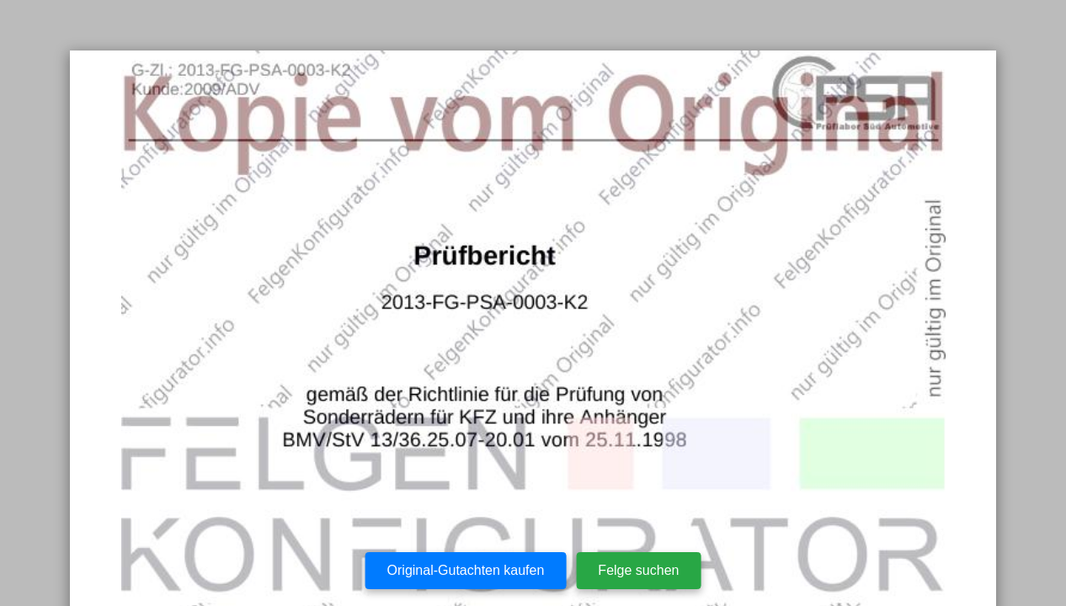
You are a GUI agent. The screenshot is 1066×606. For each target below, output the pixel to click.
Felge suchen (638, 570)
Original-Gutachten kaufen (466, 570)
